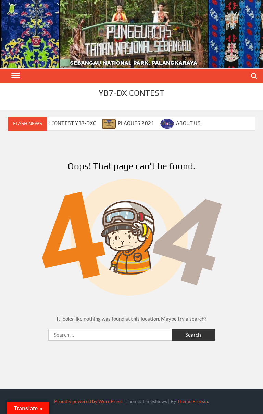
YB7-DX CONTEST (131, 92)
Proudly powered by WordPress (88, 401)
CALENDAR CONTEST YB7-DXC (60, 123)
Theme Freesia (192, 401)
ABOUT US (188, 123)
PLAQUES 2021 (136, 123)
